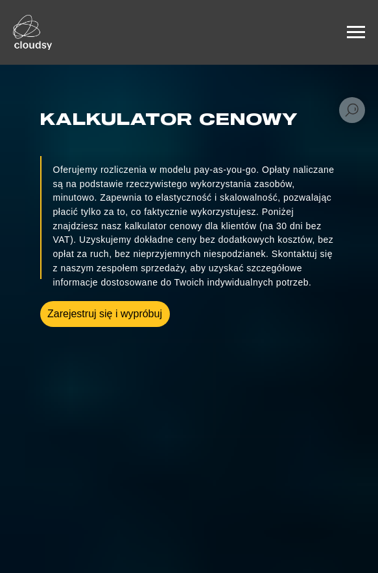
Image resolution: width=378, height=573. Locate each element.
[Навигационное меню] (356, 32)
